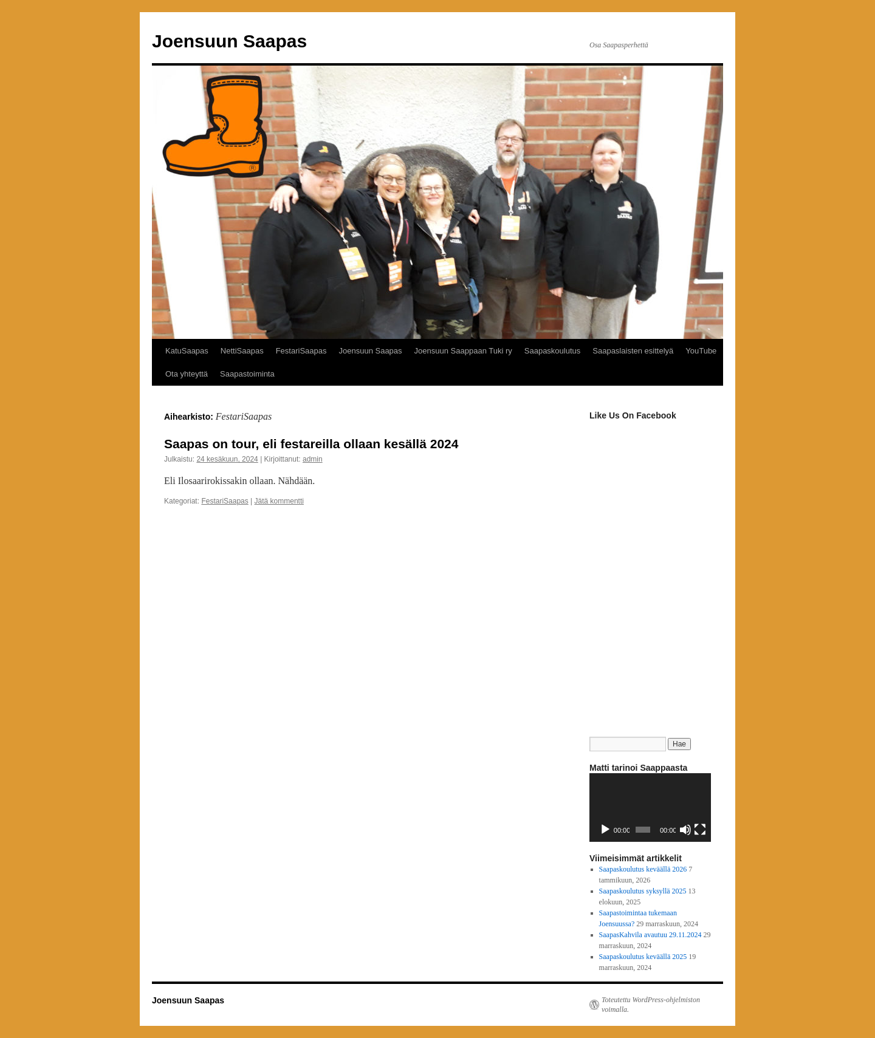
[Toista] (605, 830)
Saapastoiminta (247, 373)
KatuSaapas (186, 350)
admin (313, 459)
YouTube (700, 350)
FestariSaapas (301, 350)
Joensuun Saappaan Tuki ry (463, 350)
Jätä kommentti (279, 501)
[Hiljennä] (685, 830)
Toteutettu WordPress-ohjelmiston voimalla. (651, 1004)
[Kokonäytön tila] (700, 830)
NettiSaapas (242, 350)
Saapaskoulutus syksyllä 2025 (643, 891)
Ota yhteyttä (186, 373)
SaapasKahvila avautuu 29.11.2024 (650, 934)
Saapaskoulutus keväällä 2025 (643, 956)
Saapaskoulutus (552, 350)
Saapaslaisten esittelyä (632, 350)
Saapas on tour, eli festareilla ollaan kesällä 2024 (311, 444)
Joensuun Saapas (229, 41)
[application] (650, 807)
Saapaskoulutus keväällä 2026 (643, 869)
